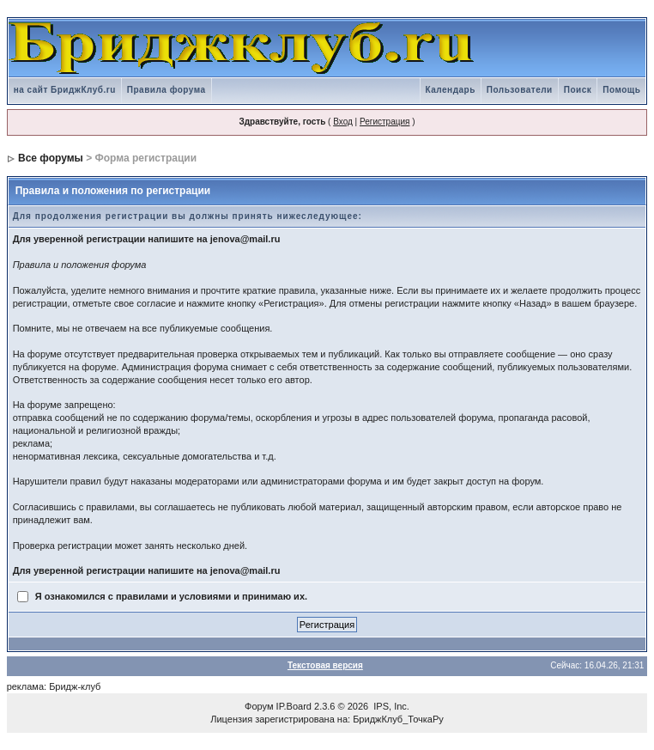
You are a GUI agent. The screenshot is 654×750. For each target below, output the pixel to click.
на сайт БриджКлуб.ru (65, 90)
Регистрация (384, 121)
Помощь (621, 90)
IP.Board (294, 706)
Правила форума (166, 90)
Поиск (578, 90)
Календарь (450, 90)
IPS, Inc (390, 706)
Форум (259, 706)
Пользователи (520, 90)
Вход (343, 121)
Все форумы (50, 158)
